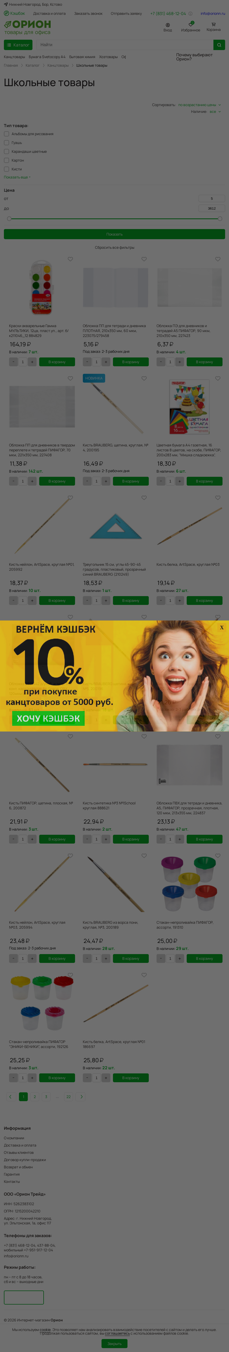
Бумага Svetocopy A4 (47, 56)
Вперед (95, 1096)
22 (79, 1096)
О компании (14, 1137)
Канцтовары (14, 56)
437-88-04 (46, 1245)
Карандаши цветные (29, 151)
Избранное (190, 26)
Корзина (214, 29)
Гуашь (17, 142)
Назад (19, 1096)
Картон (18, 160)
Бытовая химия (82, 56)
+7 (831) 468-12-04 (168, 13)
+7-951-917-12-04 (38, 1250)
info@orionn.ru (213, 13)
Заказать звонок (88, 13)
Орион (57, 1320)
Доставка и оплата (49, 13)
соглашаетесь (117, 1333)
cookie (45, 1329)
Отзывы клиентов (19, 1152)
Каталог (33, 65)
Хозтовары (108, 56)
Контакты (12, 1181)
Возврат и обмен (18, 1166)
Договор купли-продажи (25, 1159)
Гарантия (12, 1174)
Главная (11, 65)
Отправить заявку (126, 13)
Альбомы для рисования (32, 133)
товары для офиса (27, 32)
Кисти (17, 169)
